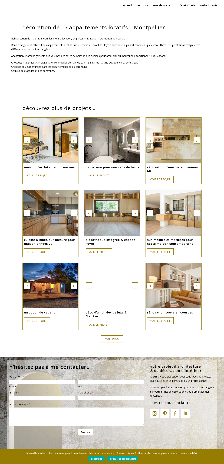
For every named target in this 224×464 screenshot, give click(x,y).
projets (206, 376)
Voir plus (112, 339)
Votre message (19, 404)
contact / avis (208, 5)
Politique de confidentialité (122, 459)
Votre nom (16, 376)
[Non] (219, 456)
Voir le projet (37, 175)
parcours (142, 5)
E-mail (14, 392)
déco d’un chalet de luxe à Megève (106, 314)
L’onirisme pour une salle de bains (112, 167)
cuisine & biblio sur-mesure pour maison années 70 (49, 242)
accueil (127, 5)
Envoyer (85, 432)
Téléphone (85, 392)
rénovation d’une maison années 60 (173, 169)
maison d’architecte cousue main (50, 167)
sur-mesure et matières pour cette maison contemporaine (170, 242)
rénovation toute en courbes (170, 312)
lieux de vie (159, 5)
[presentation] (36, 435)
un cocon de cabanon (41, 312)
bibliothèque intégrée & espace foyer (110, 242)
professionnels (185, 5)
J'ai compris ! (96, 459)
